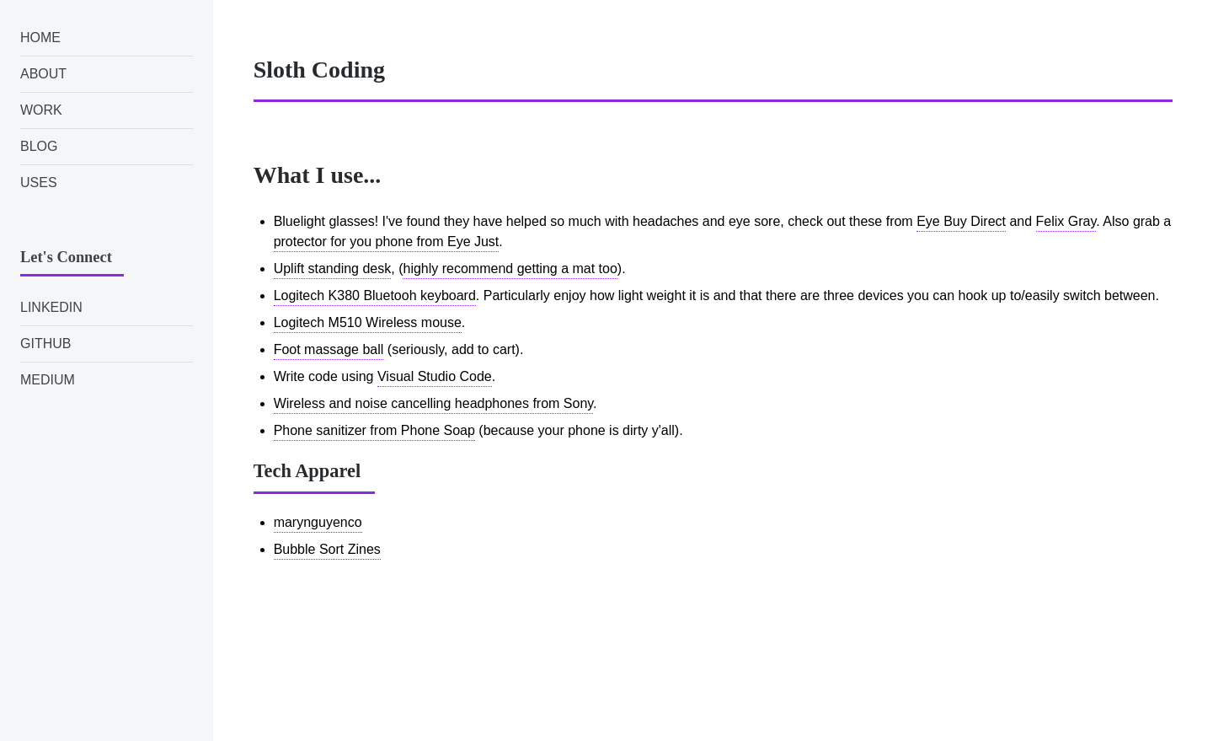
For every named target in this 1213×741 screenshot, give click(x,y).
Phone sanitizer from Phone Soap (374, 430)
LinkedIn (51, 307)
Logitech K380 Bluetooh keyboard (375, 295)
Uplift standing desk (333, 268)
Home (40, 37)
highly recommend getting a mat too (510, 268)
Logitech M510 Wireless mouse (368, 322)
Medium (47, 380)
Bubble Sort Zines (327, 549)
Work (41, 110)
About (43, 74)
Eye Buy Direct (961, 221)
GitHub (45, 343)
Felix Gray (1066, 221)
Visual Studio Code (434, 376)
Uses (38, 182)
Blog (38, 146)
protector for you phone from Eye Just (387, 241)
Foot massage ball (329, 349)
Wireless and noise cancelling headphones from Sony (433, 403)
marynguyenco (318, 522)
